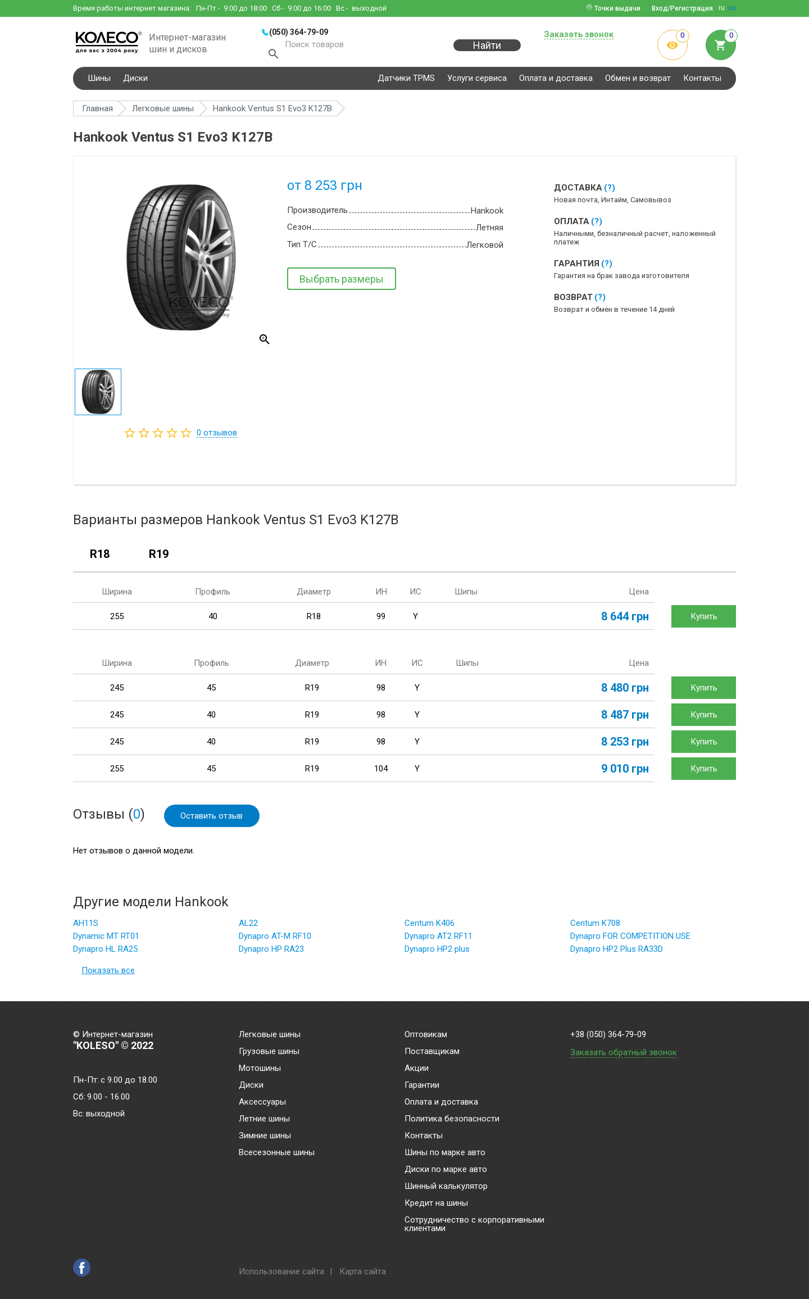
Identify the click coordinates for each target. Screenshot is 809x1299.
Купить (703, 619)
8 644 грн (625, 619)
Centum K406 (429, 926)
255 (117, 619)
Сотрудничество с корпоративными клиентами (474, 1224)
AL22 (248, 926)
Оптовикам (425, 1034)
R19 (159, 557)
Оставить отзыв (212, 819)
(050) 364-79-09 (298, 32)
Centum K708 (595, 926)
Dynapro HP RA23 (271, 952)
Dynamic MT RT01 (106, 939)
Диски (135, 81)
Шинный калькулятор (446, 1186)
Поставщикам (432, 1051)
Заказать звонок (578, 34)
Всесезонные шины (277, 1152)
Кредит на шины (436, 1203)
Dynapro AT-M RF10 (275, 939)
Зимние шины (265, 1136)
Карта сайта (362, 1271)
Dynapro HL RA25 (105, 952)
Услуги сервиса (477, 81)
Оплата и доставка (556, 81)
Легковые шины (270, 1034)
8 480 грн (625, 690)
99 (380, 619)
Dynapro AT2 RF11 (438, 939)
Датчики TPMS (406, 81)
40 (212, 619)
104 (381, 771)
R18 (100, 557)
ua (732, 8)
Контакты (702, 81)
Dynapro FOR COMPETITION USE (630, 939)
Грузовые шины (269, 1051)
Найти (487, 51)
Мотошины (260, 1068)
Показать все (108, 974)
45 (211, 690)
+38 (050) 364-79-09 (608, 1034)
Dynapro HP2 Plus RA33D (616, 952)
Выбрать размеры (341, 282)
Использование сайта (281, 1271)
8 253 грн (625, 744)
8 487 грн (625, 717)
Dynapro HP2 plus (437, 952)
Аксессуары (262, 1102)
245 (117, 690)
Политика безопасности (451, 1119)
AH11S (85, 926)
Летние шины (264, 1119)
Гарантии (421, 1085)
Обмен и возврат (638, 81)
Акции (416, 1068)
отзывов (217, 435)
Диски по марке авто (445, 1169)
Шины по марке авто (444, 1152)
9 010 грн (625, 771)
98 (380, 690)
